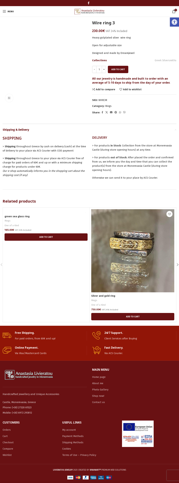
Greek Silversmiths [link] (165, 60)
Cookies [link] (66, 448)
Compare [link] (8, 448)
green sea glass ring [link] (18, 216)
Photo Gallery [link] (100, 389)
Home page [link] (99, 377)
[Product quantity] (99, 69)
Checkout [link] (8, 442)
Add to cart (118, 69)
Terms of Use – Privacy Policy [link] (79, 455)
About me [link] (98, 383)
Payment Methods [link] (73, 436)
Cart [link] (5, 436)
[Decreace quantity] (94, 69)
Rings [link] (108, 106)
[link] (174, 22)
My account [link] (69, 429)
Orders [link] (7, 429)
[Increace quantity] (104, 69)
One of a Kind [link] (12, 225)
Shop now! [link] (98, 395)
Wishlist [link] (7, 455)
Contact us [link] (98, 402)
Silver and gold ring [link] (104, 295)
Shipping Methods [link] (73, 442)
